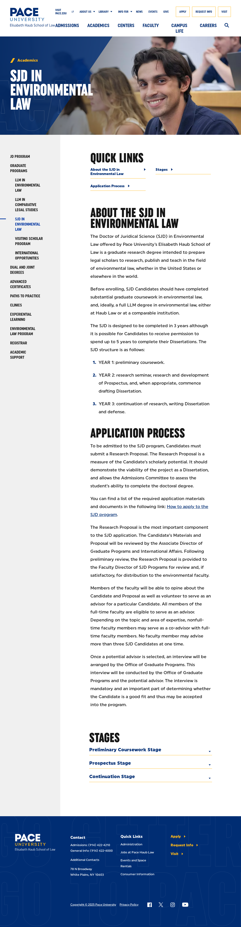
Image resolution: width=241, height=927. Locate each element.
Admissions (67, 25)
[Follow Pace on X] (161, 904)
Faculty (151, 25)
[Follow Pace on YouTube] (185, 904)
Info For (123, 11)
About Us (85, 11)
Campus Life (179, 27)
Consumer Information (137, 874)
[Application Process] (118, 187)
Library (103, 11)
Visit (224, 11)
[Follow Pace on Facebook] (149, 904)
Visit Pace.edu (61, 11)
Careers (208, 25)
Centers (126, 25)
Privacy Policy (129, 904)
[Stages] (183, 170)
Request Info (204, 11)
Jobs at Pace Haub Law (137, 852)
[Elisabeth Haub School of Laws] (35, 843)
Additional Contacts (84, 860)
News (139, 11)
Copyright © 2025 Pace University (93, 904)
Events (153, 11)
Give (166, 11)
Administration (131, 844)
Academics (98, 25)
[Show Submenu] (93, 12)
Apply (182, 11)
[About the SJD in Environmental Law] (118, 173)
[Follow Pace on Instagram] (172, 904)
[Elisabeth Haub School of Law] (32, 17)
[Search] (227, 25)
